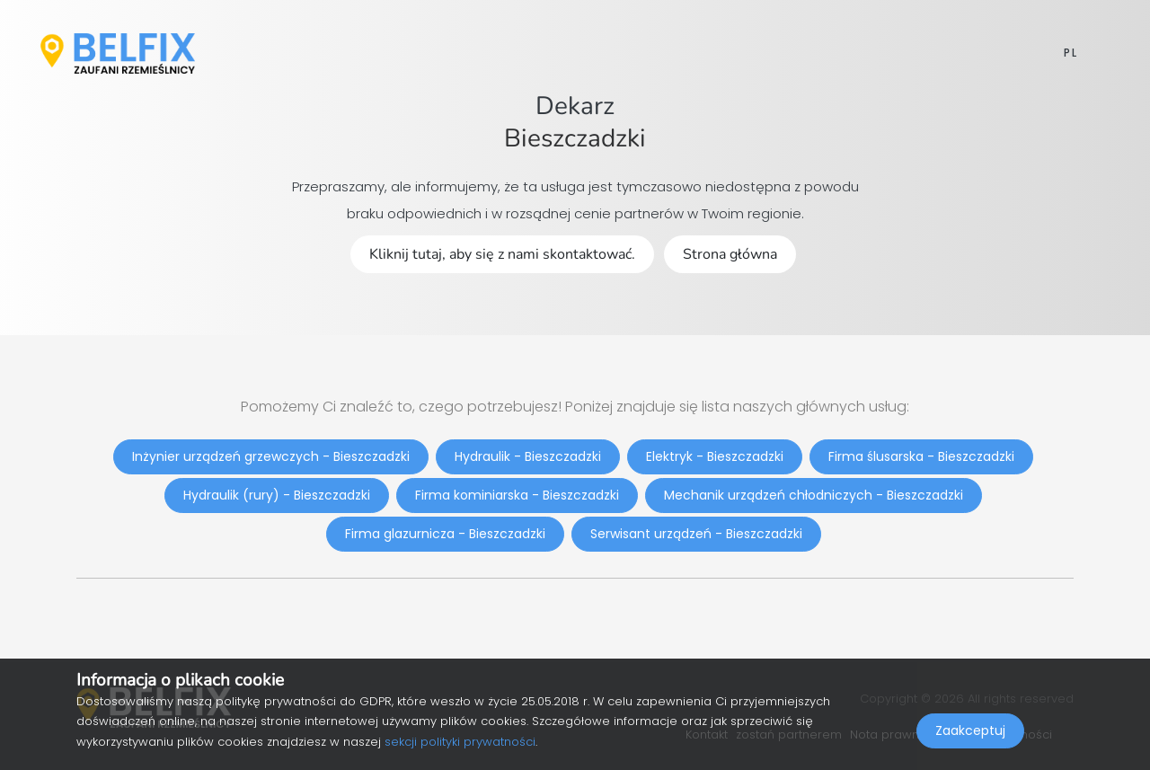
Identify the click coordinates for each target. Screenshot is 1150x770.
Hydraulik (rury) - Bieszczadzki (276, 495)
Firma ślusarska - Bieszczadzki (921, 456)
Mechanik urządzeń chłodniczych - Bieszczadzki (813, 495)
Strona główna (730, 254)
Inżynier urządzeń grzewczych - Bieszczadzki (271, 456)
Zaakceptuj (970, 730)
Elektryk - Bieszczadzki (714, 456)
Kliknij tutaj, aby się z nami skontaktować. (502, 254)
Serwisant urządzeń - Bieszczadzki (696, 534)
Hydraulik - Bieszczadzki (528, 456)
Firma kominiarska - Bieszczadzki (517, 495)
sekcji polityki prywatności (460, 741)
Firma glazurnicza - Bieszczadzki (445, 534)
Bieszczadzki (575, 138)
